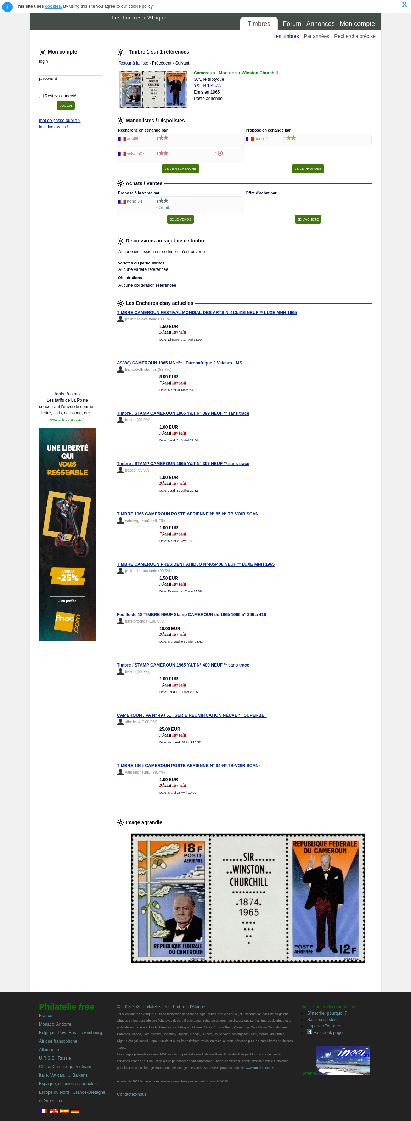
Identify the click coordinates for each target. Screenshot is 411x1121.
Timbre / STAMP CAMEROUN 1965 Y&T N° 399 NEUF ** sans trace (183, 413)
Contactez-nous (132, 1094)
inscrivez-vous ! (53, 126)
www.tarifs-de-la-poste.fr (67, 420)
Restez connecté (60, 96)
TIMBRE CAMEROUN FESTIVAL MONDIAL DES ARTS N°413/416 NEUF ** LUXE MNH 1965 (207, 312)
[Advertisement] (67, 277)
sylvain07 (136, 153)
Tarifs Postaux (67, 393)
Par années (317, 36)
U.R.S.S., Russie (55, 1058)
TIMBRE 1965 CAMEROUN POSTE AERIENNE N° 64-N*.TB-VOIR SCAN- (188, 765)
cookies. (53, 6)
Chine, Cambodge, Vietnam (65, 1066)
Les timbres (286, 36)
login (43, 61)
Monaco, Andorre (55, 1024)
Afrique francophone (58, 1041)
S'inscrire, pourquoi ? (327, 1013)
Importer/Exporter (323, 1026)
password (48, 78)
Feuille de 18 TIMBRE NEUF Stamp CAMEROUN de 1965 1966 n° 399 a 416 (191, 614)
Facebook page (325, 1032)
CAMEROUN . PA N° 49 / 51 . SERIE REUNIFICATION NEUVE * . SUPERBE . (192, 715)
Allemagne (49, 1049)
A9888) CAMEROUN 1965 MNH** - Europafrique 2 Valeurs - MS (179, 363)
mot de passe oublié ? (59, 120)
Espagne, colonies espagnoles (68, 1083)
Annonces (320, 23)
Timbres (259, 23)
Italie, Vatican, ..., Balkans (63, 1075)
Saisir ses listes (322, 1019)
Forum (292, 23)
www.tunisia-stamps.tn (261, 1068)
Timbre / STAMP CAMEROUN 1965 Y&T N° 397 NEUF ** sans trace (183, 463)
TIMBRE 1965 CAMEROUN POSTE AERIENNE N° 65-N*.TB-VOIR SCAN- (188, 514)
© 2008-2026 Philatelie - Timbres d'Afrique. (162, 1006)
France (45, 1015)
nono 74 (262, 138)
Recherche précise (355, 36)
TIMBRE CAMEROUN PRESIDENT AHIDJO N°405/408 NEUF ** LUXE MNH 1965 (196, 564)
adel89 (133, 138)
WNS (224, 1081)
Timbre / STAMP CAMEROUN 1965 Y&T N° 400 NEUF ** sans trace (183, 665)
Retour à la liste (133, 63)
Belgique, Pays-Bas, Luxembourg (70, 1032)
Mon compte (357, 23)
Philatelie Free (71, 29)
